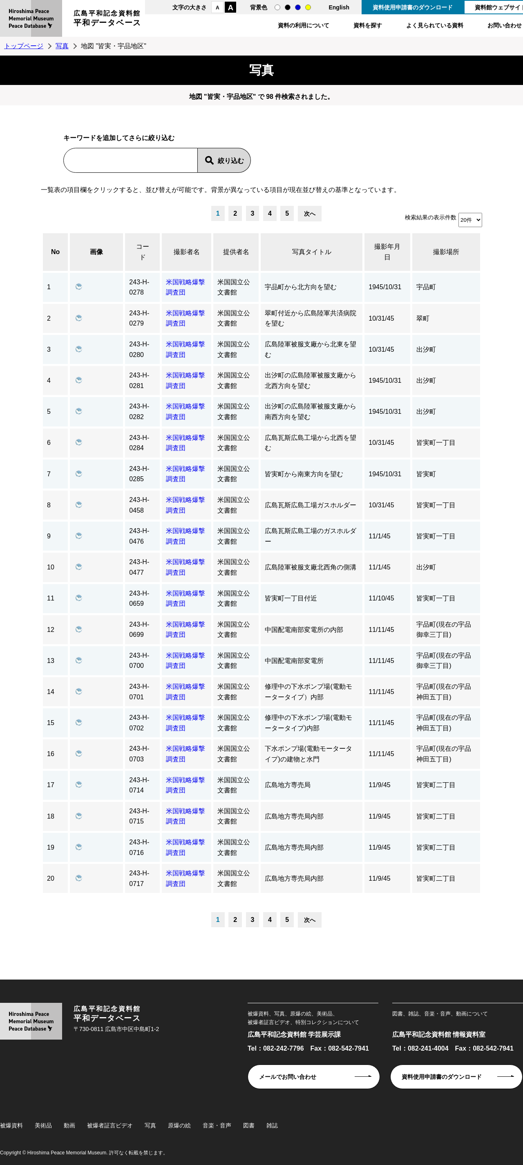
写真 (62, 45)
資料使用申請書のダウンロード (413, 7)
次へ (309, 213)
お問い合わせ (504, 25)
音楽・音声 (217, 1125)
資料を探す (367, 25)
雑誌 (272, 1125)
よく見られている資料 (434, 25)
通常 (277, 7)
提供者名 (236, 251)
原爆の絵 (179, 1125)
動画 (69, 1125)
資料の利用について (303, 25)
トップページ (23, 45)
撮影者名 (187, 251)
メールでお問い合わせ (287, 1076)
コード (142, 252)
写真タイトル (311, 251)
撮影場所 (446, 251)
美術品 (43, 1125)
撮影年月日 (387, 252)
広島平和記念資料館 (107, 19)
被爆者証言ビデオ (110, 1125)
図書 (249, 1125)
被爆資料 (11, 1125)
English (339, 7)
